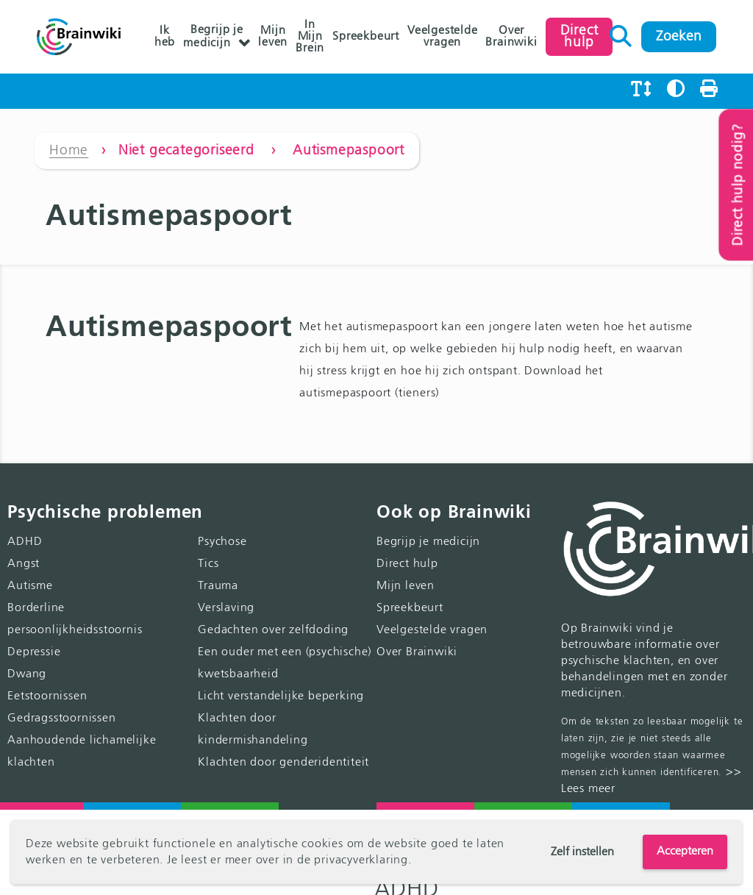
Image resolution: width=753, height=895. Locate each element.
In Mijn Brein (310, 36)
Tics (208, 564)
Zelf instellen (582, 852)
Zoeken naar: (621, 32)
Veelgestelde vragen (442, 37)
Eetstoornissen (47, 696)
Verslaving (226, 608)
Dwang (26, 674)
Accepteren (685, 851)
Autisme (30, 586)
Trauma (218, 586)
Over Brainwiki (511, 37)
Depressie (33, 652)
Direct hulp (407, 564)
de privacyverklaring (352, 860)
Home (68, 150)
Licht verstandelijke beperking (281, 696)
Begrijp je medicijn (213, 36)
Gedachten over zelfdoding (273, 630)
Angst (23, 564)
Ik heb (164, 37)
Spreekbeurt (365, 37)
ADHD (24, 542)
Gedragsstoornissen (61, 718)
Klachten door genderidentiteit (283, 763)
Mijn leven (273, 37)
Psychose (222, 542)
